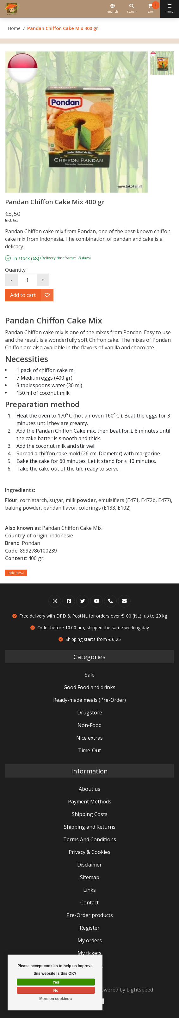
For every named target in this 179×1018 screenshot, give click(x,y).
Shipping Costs (90, 814)
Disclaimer (89, 864)
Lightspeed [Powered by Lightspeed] (140, 989)
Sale (90, 674)
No (56, 990)
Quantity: (16, 269)
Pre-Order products (89, 915)
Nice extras (89, 737)
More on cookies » (55, 999)
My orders (89, 940)
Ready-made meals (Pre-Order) (89, 699)
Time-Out (89, 750)
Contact (89, 902)
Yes (55, 982)
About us (89, 788)
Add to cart (23, 295)
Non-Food (89, 725)
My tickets (89, 953)
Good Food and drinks (89, 687)
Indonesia (16, 572)
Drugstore (89, 712)
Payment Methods (89, 801)
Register (90, 927)
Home (14, 28)
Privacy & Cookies (89, 852)
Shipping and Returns (89, 826)
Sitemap (89, 877)
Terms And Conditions (89, 839)
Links (89, 889)
